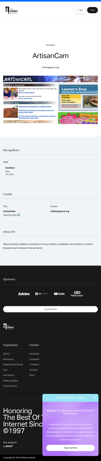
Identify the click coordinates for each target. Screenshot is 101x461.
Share (92, 10)
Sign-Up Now (70, 448)
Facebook (34, 354)
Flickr (32, 375)
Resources (8, 359)
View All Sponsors (50, 309)
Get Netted (8, 375)
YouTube (33, 370)
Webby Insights (10, 381)
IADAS (6, 354)
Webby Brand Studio (13, 365)
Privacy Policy (10, 386)
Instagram (34, 359)
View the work (10, 215)
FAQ (5, 370)
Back (79, 10)
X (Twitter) (34, 365)
